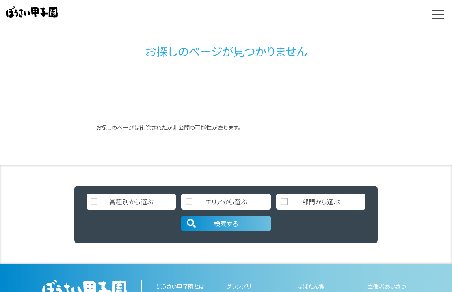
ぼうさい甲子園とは (180, 286)
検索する (212, 223)
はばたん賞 (310, 286)
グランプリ (238, 286)
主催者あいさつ (387, 286)
